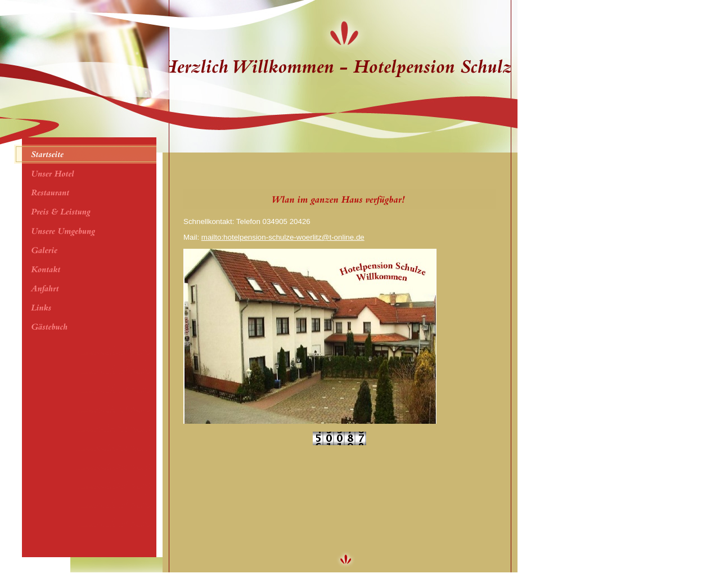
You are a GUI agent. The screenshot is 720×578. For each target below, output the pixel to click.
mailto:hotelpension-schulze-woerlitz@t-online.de (282, 237)
